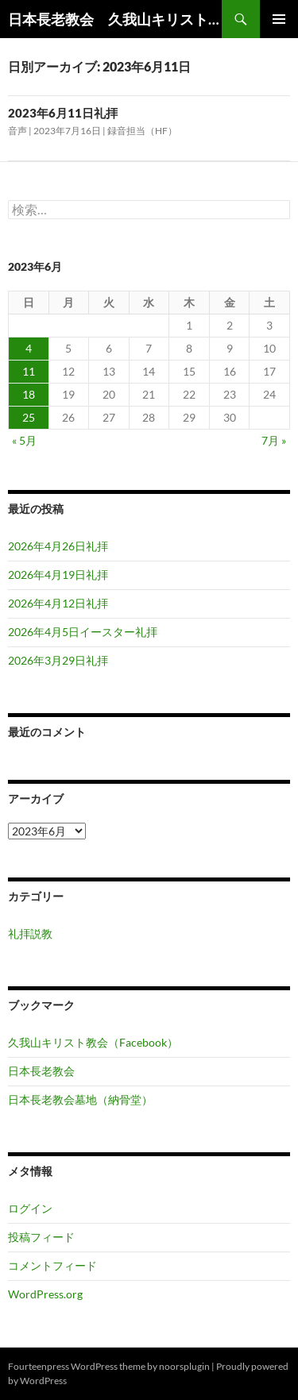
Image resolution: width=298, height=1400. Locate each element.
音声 (17, 131)
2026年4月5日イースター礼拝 (82, 631)
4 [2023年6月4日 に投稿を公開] (28, 348)
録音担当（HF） (142, 131)
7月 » (273, 440)
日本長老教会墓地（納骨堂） (80, 1099)
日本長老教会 (41, 1071)
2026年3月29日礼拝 (58, 660)
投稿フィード (41, 1237)
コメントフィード (52, 1265)
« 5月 (24, 440)
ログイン (30, 1208)
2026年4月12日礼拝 (58, 603)
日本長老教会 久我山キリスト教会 (115, 19)
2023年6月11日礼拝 (63, 113)
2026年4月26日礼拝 (58, 546)
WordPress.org (45, 1294)
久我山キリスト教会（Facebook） (93, 1042)
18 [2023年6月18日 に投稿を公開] (28, 394)
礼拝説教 (30, 933)
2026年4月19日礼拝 (58, 574)
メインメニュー (279, 19)
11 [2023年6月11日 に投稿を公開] (28, 371)
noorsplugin (184, 1366)
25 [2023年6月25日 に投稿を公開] (28, 417)
